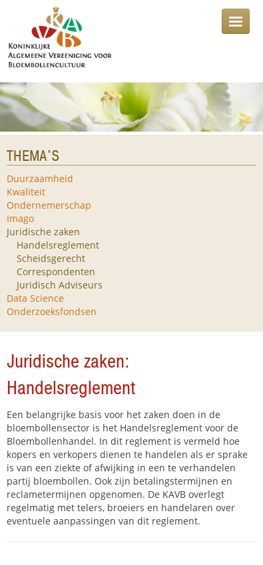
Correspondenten (56, 271)
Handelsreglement (58, 245)
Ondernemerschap (49, 205)
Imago (20, 218)
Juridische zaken (43, 231)
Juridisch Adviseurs (60, 285)
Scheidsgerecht (51, 258)
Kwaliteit (26, 191)
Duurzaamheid (40, 178)
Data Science (35, 298)
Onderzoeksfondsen (52, 311)
